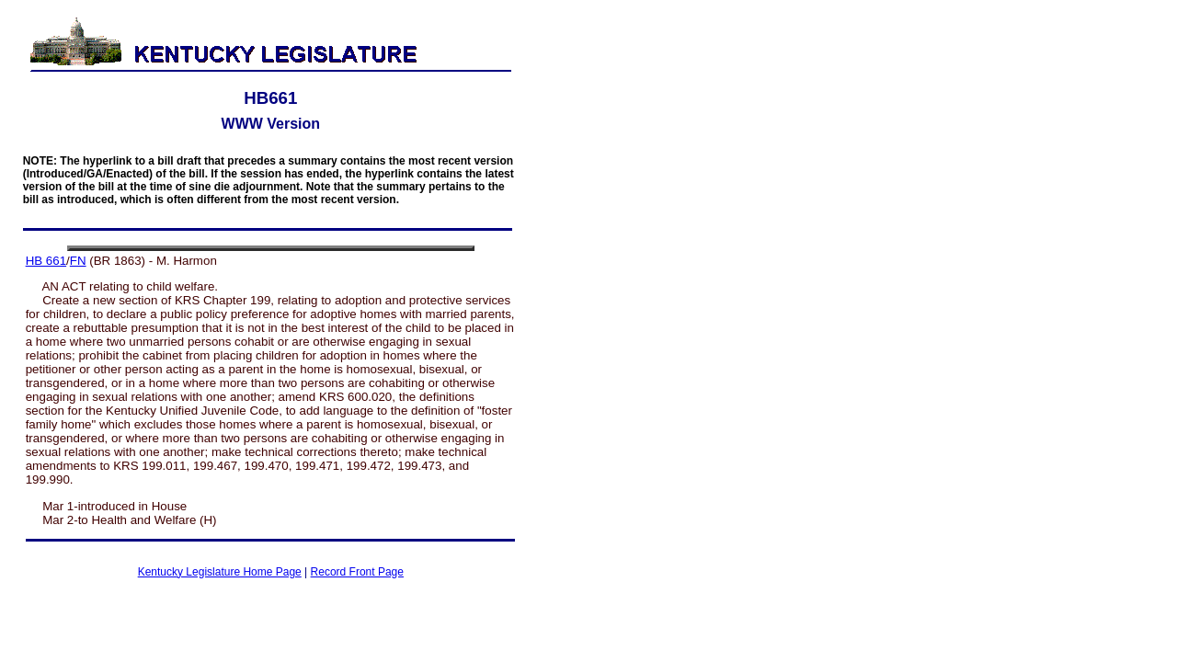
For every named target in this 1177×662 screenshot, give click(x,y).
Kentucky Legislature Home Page (220, 571)
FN (78, 261)
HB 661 (46, 261)
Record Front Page (357, 571)
